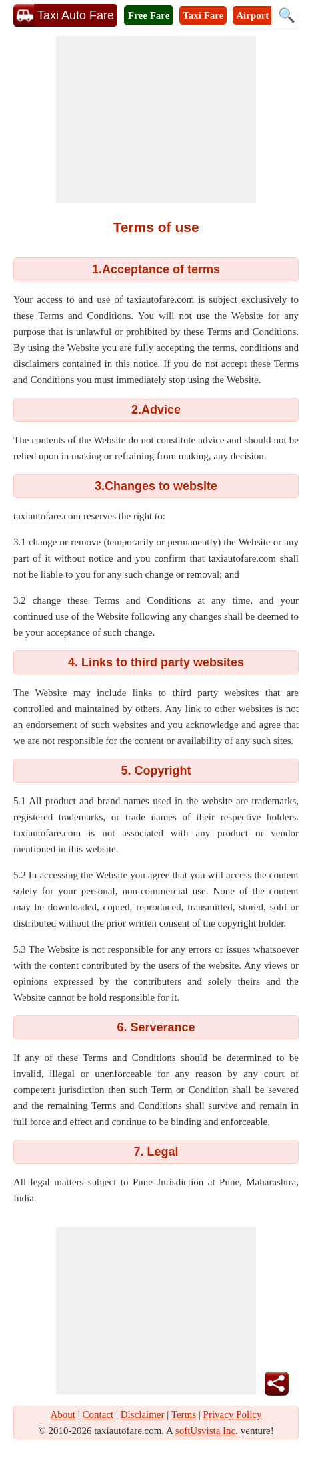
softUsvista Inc (205, 1430)
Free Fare (148, 15)
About (63, 1414)
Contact (98, 1414)
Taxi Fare (203, 15)
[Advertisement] (156, 119)
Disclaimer (143, 1414)
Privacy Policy (232, 1414)
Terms (183, 1414)
